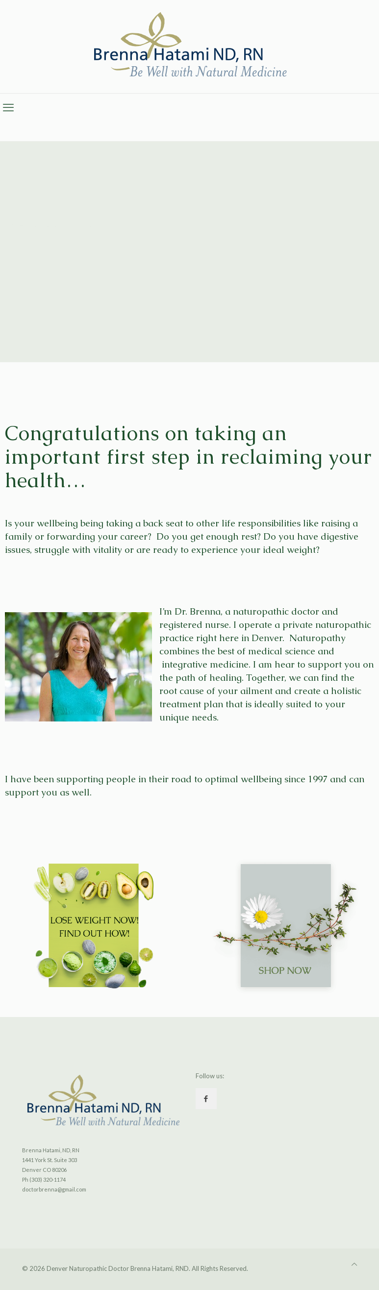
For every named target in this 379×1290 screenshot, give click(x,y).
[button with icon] (206, 1098)
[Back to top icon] (354, 1264)
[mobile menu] (8, 107)
